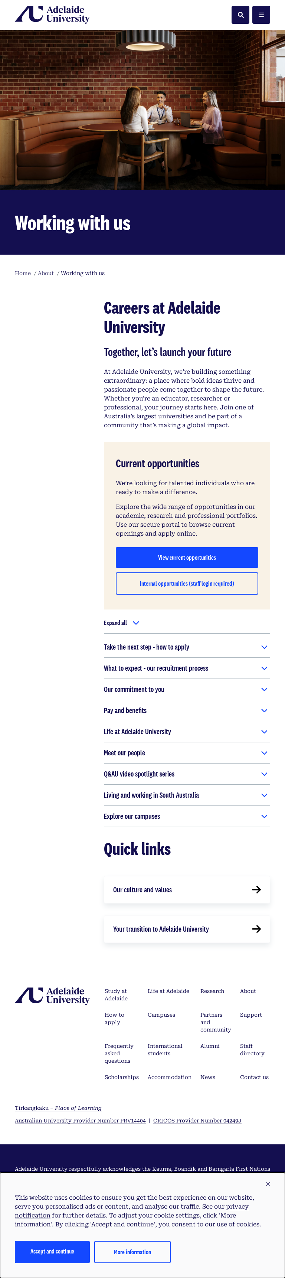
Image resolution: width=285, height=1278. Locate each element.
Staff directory (252, 1049)
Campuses (161, 1015)
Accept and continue (52, 1251)
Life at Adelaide (168, 991)
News (207, 1077)
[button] (268, 1184)
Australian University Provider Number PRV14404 (80, 1121)
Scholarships (122, 1077)
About (248, 991)
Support (251, 1015)
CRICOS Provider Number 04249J (197, 1121)
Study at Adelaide (116, 994)
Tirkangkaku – (58, 1108)
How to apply (114, 1018)
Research (212, 991)
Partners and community (215, 1022)
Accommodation (169, 1077)
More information (132, 1252)
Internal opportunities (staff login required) (187, 583)
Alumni (210, 1046)
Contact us (254, 1077)
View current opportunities (187, 557)
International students (165, 1049)
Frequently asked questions (119, 1053)
